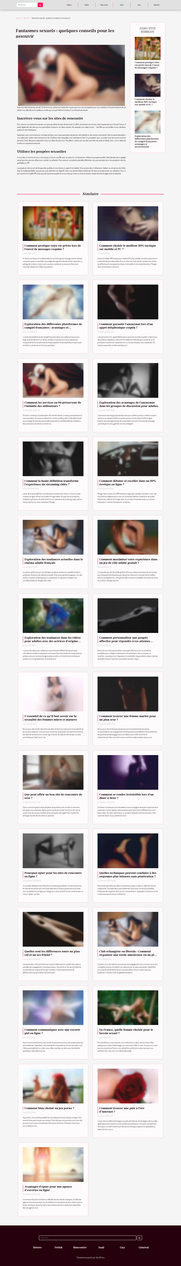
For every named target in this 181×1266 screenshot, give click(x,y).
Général (156, 5)
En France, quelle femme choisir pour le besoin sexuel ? (126, 1031)
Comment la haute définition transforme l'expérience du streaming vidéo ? (51, 482)
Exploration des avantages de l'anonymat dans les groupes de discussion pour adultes (128, 404)
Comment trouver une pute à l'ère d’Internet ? (121, 1109)
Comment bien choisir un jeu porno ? (49, 1108)
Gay (139, 5)
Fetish (87, 5)
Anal (121, 5)
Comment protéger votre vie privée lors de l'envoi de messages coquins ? (147, 65)
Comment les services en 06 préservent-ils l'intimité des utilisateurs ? (52, 404)
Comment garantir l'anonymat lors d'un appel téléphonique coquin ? (126, 325)
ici (95, 127)
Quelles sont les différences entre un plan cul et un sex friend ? (52, 953)
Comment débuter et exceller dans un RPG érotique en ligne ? (127, 482)
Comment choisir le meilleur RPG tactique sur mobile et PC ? (146, 102)
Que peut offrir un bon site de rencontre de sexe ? (53, 796)
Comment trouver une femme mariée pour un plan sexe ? (127, 717)
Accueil (18, 18)
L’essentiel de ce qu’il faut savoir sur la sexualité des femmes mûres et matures (50, 717)
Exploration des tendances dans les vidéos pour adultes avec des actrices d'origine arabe (52, 641)
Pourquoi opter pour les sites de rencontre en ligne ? (53, 874)
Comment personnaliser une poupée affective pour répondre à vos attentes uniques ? (124, 641)
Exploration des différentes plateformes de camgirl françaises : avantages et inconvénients (147, 141)
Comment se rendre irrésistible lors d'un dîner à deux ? (126, 796)
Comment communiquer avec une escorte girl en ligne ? (52, 1031)
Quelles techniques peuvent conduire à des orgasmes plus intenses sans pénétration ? (127, 874)
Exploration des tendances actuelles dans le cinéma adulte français (53, 561)
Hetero (69, 5)
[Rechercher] (27, 5)
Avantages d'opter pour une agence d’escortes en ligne (48, 1188)
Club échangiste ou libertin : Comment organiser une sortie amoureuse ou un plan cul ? (128, 955)
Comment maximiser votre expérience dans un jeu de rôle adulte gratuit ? (128, 561)
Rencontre (104, 5)
